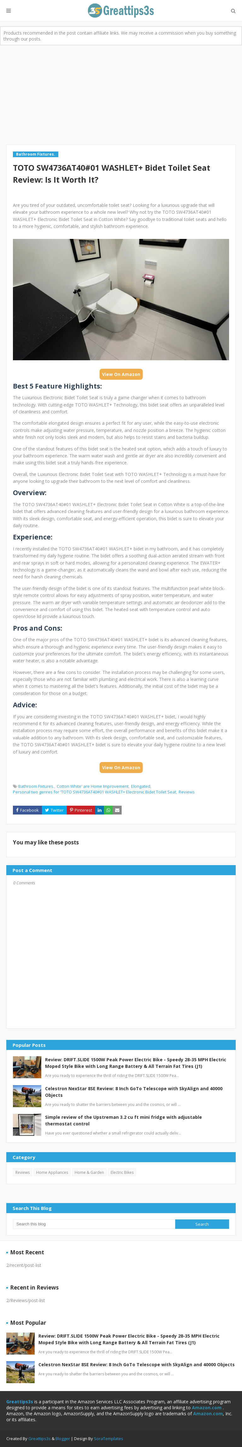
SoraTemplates (108, 1438)
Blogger (62, 1438)
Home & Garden (89, 1172)
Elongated (140, 786)
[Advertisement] (121, 92)
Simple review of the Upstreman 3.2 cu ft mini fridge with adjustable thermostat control (123, 1120)
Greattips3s (40, 1438)
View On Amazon (121, 374)
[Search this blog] (94, 1224)
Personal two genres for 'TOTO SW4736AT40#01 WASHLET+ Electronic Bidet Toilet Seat (94, 792)
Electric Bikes (122, 1172)
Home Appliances (52, 1172)
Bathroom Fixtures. (36, 786)
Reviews (187, 792)
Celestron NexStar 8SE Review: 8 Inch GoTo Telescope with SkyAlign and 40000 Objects (133, 1091)
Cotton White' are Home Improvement (93, 786)
